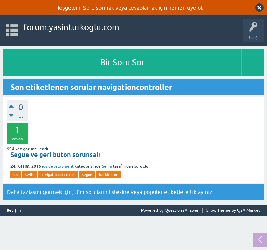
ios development (58, 166)
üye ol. (195, 8)
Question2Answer (182, 210)
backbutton (108, 175)
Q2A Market (248, 210)
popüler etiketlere (166, 192)
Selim (107, 166)
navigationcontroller (58, 175)
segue (87, 175)
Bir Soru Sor (122, 62)
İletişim (14, 210)
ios (15, 175)
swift (29, 175)
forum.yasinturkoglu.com (71, 27)
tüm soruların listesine (101, 192)
